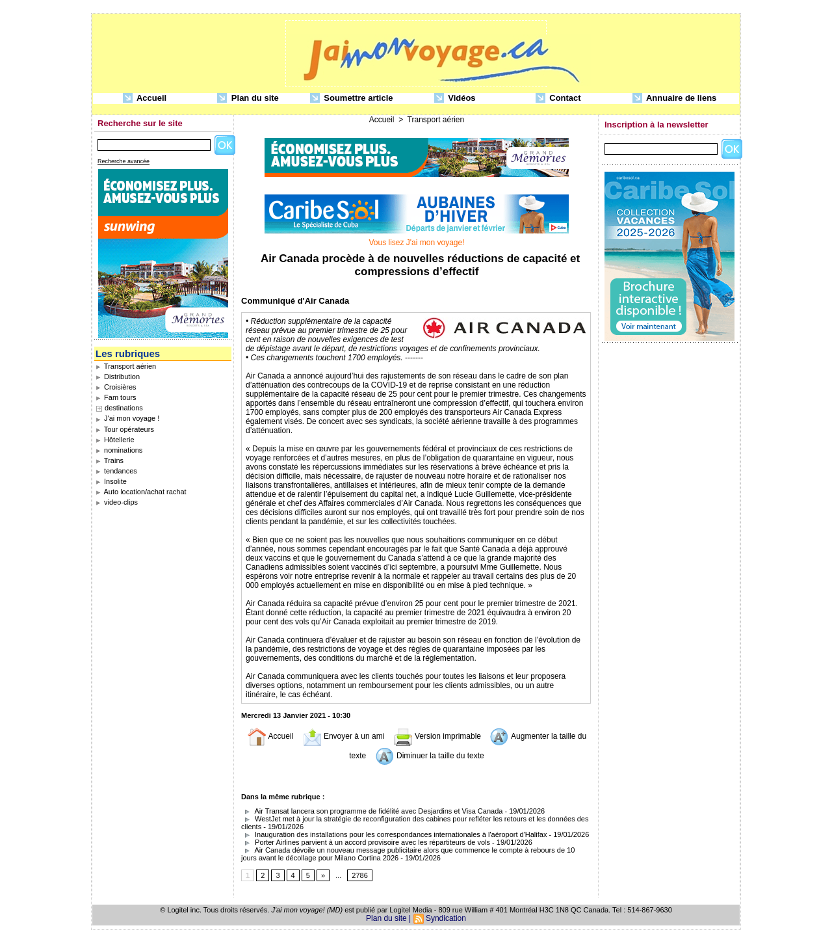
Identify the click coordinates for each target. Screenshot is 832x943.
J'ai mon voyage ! (127, 418)
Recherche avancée (124, 161)
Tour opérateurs (125, 429)
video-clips (117, 502)
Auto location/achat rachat (141, 492)
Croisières (116, 387)
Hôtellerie (115, 440)
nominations (119, 450)
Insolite (111, 481)
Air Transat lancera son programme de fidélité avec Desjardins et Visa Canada (371, 811)
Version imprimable (437, 736)
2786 (359, 875)
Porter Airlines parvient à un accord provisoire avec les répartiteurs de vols (365, 842)
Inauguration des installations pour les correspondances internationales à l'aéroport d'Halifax (394, 834)
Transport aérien (126, 366)
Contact (558, 98)
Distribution (118, 376)
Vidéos (455, 98)
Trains (110, 460)
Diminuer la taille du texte (429, 755)
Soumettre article (351, 98)
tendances (116, 471)
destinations (124, 408)
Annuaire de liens (674, 98)
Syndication (446, 918)
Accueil (144, 98)
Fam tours (116, 397)
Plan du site (248, 98)
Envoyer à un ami (343, 736)
